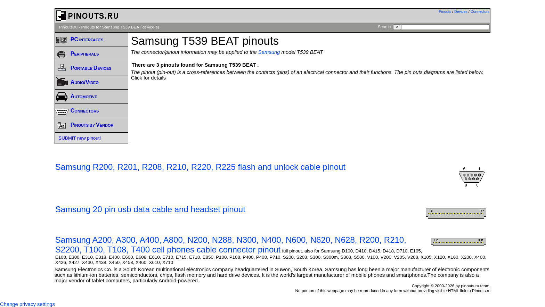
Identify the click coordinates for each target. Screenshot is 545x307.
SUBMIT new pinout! (79, 138)
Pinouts (445, 11)
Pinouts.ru (68, 27)
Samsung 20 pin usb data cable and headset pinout (150, 209)
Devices (460, 11)
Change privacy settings (27, 304)
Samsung (269, 52)
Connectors (480, 11)
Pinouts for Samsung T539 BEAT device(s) (120, 27)
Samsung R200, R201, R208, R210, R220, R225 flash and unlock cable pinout (200, 167)
